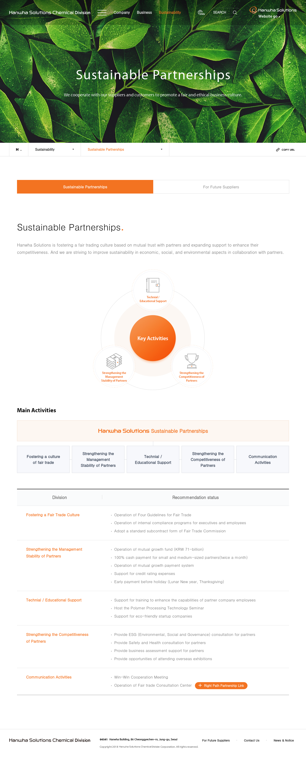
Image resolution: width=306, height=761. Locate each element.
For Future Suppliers (221, 186)
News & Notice (284, 740)
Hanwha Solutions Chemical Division (50, 12)
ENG (201, 12)
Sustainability (170, 12)
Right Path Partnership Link (224, 685)
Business (144, 12)
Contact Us (251, 740)
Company (122, 12)
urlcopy (285, 150)
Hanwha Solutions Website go (273, 12)
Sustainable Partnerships (106, 149)
